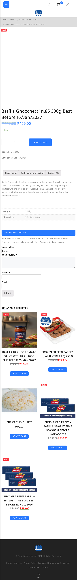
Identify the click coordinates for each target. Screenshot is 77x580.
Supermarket (34, 567)
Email (5, 282)
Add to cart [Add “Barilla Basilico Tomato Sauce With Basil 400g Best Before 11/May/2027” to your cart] (19, 373)
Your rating (9, 247)
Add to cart (40, 142)
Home (5, 19)
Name (6, 272)
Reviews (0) (53, 173)
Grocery (14, 19)
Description (11, 173)
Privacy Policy (30, 563)
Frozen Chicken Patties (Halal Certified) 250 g (57, 354)
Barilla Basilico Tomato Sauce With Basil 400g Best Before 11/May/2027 (19, 356)
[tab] (11, 173)
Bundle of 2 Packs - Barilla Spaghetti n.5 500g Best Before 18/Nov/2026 (57, 428)
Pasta (35, 19)
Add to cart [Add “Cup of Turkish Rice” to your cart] (19, 436)
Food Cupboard (25, 19)
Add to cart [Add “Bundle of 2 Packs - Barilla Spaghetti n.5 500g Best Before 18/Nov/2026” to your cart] (57, 448)
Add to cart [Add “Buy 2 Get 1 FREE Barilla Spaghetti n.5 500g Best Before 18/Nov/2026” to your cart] (19, 518)
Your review (9, 255)
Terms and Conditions (48, 563)
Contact (45, 567)
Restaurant (65, 563)
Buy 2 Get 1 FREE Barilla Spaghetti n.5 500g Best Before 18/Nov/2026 (19, 500)
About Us (17, 563)
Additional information (32, 173)
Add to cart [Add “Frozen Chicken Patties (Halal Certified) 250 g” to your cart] (57, 369)
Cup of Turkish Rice (19, 422)
